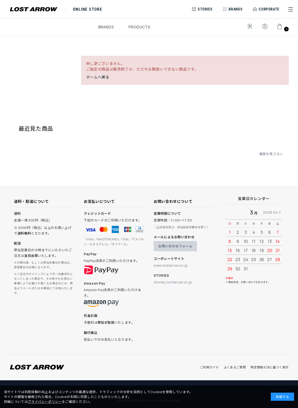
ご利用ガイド (209, 367)
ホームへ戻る (97, 77)
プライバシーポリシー (45, 401)
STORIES (205, 9)
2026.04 (270, 212)
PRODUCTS (139, 27)
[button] (290, 9)
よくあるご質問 (235, 367)
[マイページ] (264, 29)
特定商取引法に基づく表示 (270, 367)
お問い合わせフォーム (175, 246)
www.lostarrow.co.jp (171, 265)
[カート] (282, 29)
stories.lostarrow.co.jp (173, 282)
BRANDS (106, 27)
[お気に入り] (246, 29)
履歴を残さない (271, 154)
